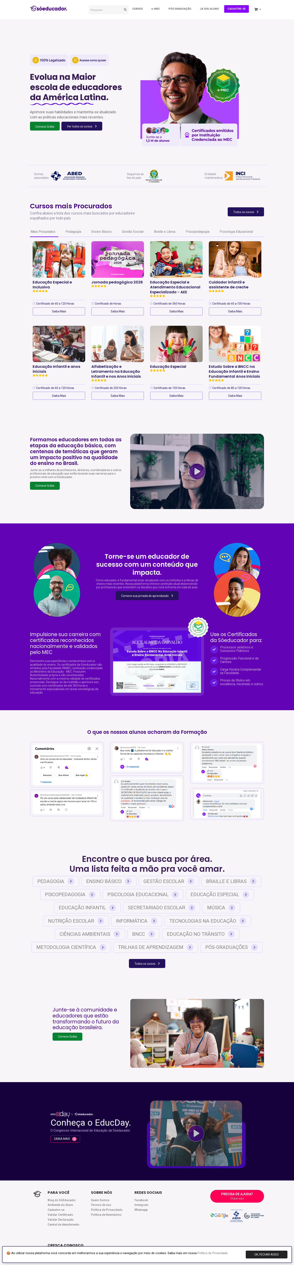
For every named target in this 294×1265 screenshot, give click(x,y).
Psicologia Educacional (236, 232)
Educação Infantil (87, 907)
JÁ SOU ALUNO (209, 8)
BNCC (143, 934)
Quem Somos (100, 1200)
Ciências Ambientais (90, 934)
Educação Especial (220, 894)
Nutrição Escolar (76, 920)
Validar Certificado (60, 1214)
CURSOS (137, 8)
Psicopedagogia (197, 232)
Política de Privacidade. (213, 1253)
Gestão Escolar (133, 232)
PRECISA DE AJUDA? (237, 1196)
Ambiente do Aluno (60, 1205)
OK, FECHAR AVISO (266, 1254)
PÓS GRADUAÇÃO (180, 8)
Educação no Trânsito (201, 934)
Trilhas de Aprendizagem (155, 947)
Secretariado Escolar (161, 907)
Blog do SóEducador (62, 1200)
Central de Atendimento (63, 1224)
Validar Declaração (61, 1219)
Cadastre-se (56, 1209)
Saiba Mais (59, 311)
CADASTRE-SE (236, 8)
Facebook (141, 1200)
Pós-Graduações (231, 947)
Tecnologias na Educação (207, 920)
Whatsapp (141, 1209)
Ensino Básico (101, 232)
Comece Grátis (44, 485)
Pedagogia (73, 232)
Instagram (141, 1205)
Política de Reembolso (106, 1214)
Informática (136, 920)
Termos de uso (101, 1205)
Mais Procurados (43, 232)
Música (221, 907)
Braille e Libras (165, 232)
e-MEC (155, 8)
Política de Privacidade (106, 1209)
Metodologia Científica (71, 947)
